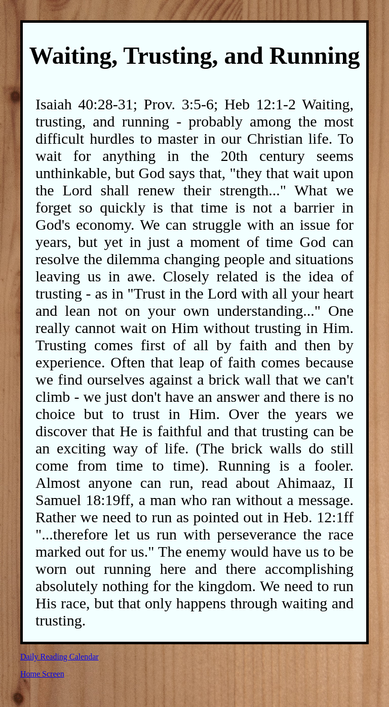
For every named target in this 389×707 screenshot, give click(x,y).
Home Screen (42, 674)
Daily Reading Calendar (59, 656)
